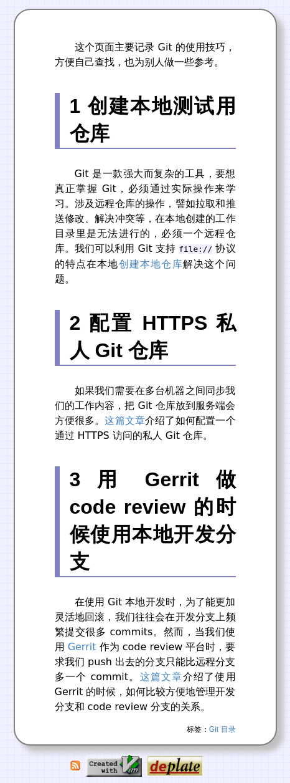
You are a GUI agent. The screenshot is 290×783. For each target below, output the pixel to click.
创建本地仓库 (151, 264)
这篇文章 (125, 420)
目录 (228, 729)
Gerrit (82, 647)
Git (213, 729)
